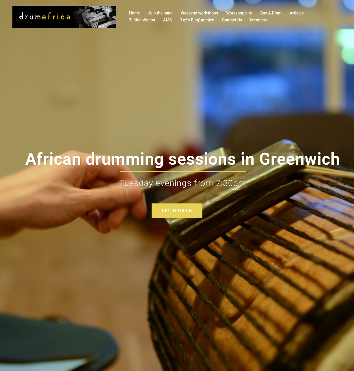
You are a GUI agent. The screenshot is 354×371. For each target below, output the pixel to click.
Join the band (160, 13)
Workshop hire (239, 13)
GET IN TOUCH (177, 210)
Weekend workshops (199, 13)
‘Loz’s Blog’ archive (197, 20)
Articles (296, 13)
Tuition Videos (142, 20)
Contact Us (232, 20)
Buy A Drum (271, 13)
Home (134, 13)
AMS (167, 20)
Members (258, 20)
